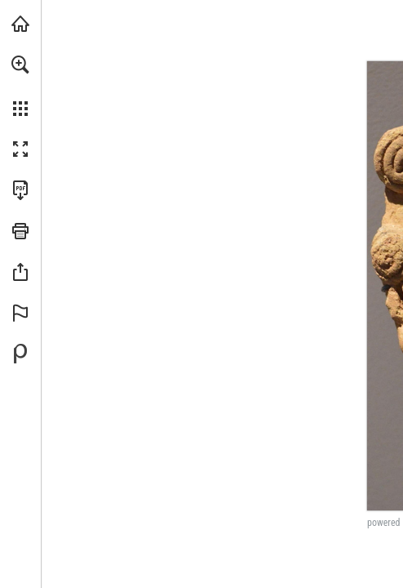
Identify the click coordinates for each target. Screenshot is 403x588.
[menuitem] (20, 86)
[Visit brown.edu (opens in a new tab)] (20, 23)
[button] (20, 64)
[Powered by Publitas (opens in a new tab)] (20, 353)
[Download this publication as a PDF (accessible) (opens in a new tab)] (20, 190)
